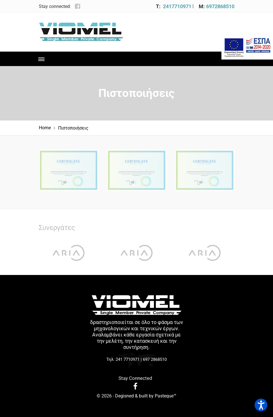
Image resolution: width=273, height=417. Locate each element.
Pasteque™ (165, 396)
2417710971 (177, 6)
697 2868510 (155, 359)
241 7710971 (127, 359)
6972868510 (220, 6)
